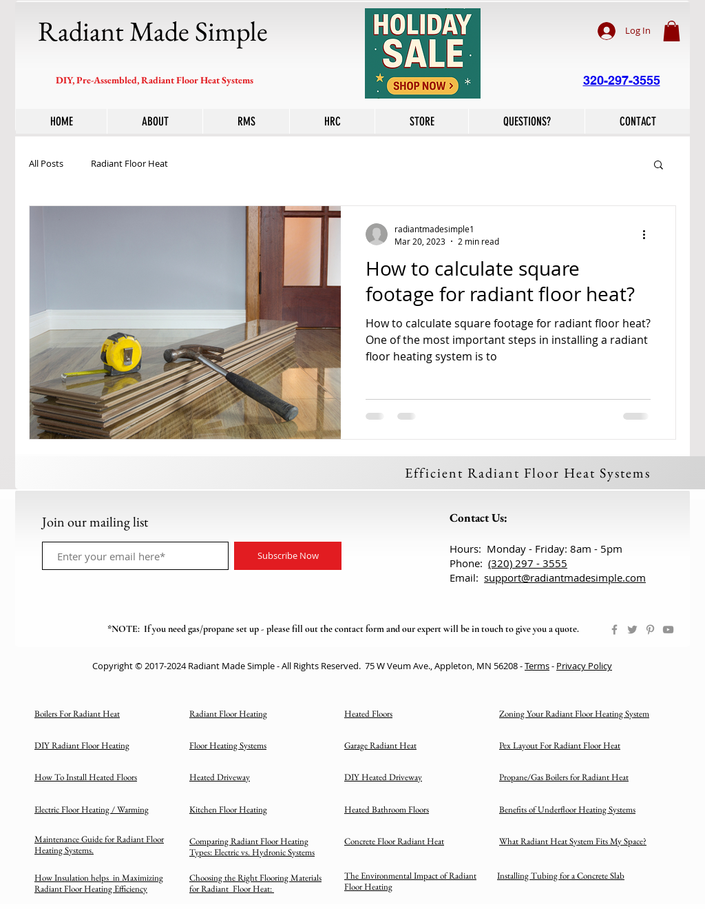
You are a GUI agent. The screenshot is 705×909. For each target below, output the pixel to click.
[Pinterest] (650, 629)
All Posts (46, 164)
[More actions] (648, 234)
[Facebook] (614, 629)
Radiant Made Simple (153, 31)
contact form (359, 629)
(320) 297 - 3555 (527, 563)
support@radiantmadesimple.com (565, 577)
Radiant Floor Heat (129, 164)
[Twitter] (632, 629)
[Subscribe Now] (287, 556)
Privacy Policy (584, 666)
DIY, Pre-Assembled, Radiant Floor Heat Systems (154, 80)
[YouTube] (668, 629)
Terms (537, 666)
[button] (671, 31)
